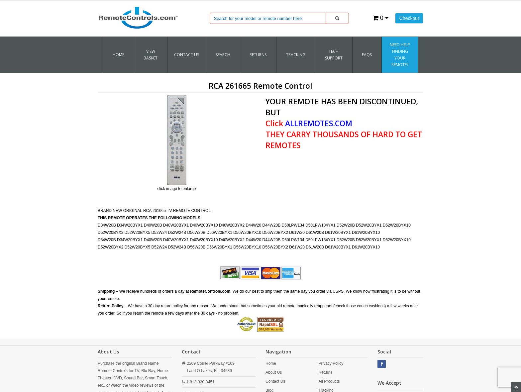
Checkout (409, 18)
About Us (273, 372)
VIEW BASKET (150, 55)
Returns (325, 372)
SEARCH (223, 54)
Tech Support (334, 55)
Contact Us (186, 54)
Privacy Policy (330, 363)
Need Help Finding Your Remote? (400, 54)
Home (118, 54)
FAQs (367, 54)
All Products (329, 381)
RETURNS (258, 54)
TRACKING (295, 54)
